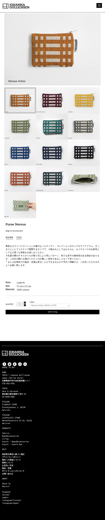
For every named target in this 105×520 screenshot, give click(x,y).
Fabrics (5, 433)
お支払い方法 (7, 465)
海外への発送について (11, 460)
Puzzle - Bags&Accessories (15, 441)
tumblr (5, 497)
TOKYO (4, 388)
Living (5, 439)
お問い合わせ (7, 474)
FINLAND (5, 402)
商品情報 (9, 238)
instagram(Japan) (10, 503)
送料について (7, 462)
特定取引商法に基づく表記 (13, 454)
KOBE (4, 372)
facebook (6, 492)
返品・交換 (6, 468)
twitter (5, 495)
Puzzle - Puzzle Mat (12, 444)
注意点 (19, 238)
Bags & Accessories (14, 231)
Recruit (5, 486)
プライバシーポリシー (11, 457)
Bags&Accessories (10, 436)
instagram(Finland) (11, 500)
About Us (6, 483)
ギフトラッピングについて (13, 471)
